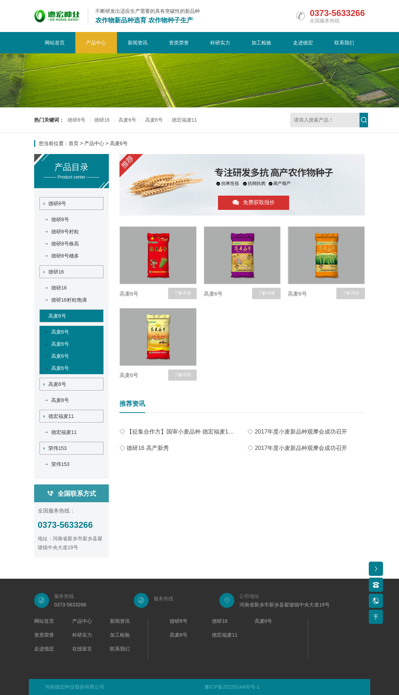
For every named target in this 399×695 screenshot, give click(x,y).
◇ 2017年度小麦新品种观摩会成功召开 (297, 432)
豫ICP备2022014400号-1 (232, 687)
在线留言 (82, 649)
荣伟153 (54, 448)
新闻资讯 (138, 43)
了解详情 (182, 293)
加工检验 (261, 43)
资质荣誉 (179, 43)
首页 (74, 143)
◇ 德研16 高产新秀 (144, 448)
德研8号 (76, 120)
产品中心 (96, 43)
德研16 (102, 120)
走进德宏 (303, 43)
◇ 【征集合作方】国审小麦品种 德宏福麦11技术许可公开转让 (178, 432)
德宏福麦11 (184, 120)
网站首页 (55, 43)
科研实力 (220, 43)
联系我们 (344, 43)
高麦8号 (154, 120)
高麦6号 (127, 120)
